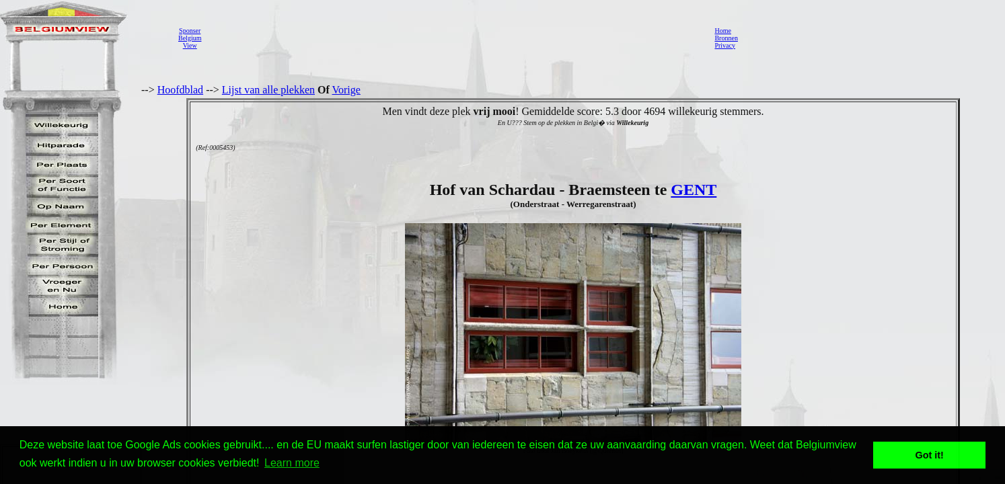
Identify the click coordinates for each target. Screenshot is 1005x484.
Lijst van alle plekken (268, 89)
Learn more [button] (292, 463)
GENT (693, 189)
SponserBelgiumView (189, 38)
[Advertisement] (454, 37)
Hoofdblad (180, 89)
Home (722, 30)
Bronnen (725, 38)
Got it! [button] (930, 455)
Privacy (724, 45)
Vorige (346, 89)
